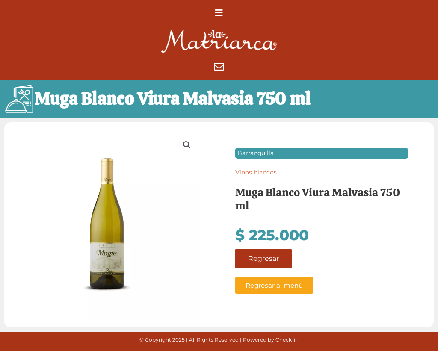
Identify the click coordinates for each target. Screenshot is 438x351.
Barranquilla (255, 153)
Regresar (263, 258)
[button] (219, 12)
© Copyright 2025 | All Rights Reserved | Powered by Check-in (219, 339)
